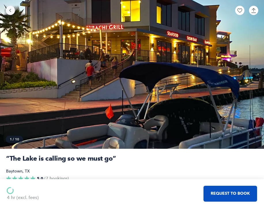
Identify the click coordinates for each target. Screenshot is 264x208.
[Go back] (10, 10)
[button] (239, 10)
